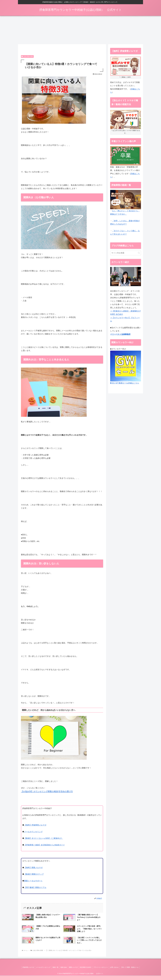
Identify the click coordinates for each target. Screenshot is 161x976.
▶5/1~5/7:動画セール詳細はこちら (124, 383)
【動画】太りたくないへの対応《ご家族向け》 (43, 839)
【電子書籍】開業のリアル (35, 888)
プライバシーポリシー (100, 967)
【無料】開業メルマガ (33, 868)
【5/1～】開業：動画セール (130, 967)
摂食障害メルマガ (28, 967)
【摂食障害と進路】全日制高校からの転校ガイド (44, 845)
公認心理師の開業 (27, 56)
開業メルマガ (73, 967)
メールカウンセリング (33, 832)
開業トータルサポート (33, 881)
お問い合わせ (114, 967)
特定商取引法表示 (85, 967)
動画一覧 (55, 967)
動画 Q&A (64, 967)
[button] (139, 253)
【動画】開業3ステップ (34, 874)
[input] (125, 253)
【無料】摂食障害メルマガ (35, 825)
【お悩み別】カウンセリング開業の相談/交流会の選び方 (47, 792)
